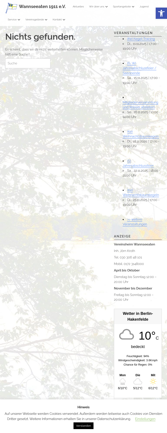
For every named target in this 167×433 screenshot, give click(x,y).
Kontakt (59, 19)
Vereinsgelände (36, 19)
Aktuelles (78, 6)
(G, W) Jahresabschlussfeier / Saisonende (139, 68)
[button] (161, 13)
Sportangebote (123, 6)
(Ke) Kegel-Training (141, 39)
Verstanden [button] (83, 425)
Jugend (144, 6)
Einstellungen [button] (145, 419)
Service (14, 19)
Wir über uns (98, 6)
